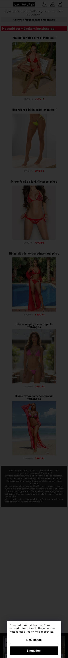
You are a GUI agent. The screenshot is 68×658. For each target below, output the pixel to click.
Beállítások (34, 639)
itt (51, 632)
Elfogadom (34, 650)
